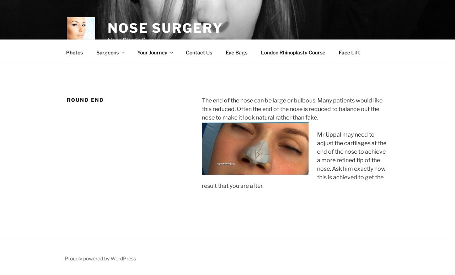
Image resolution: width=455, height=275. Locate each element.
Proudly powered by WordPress (100, 258)
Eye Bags (236, 52)
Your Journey (155, 52)
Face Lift (349, 52)
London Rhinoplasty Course (293, 52)
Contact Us (199, 52)
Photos (74, 52)
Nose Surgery (165, 28)
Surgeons (110, 52)
